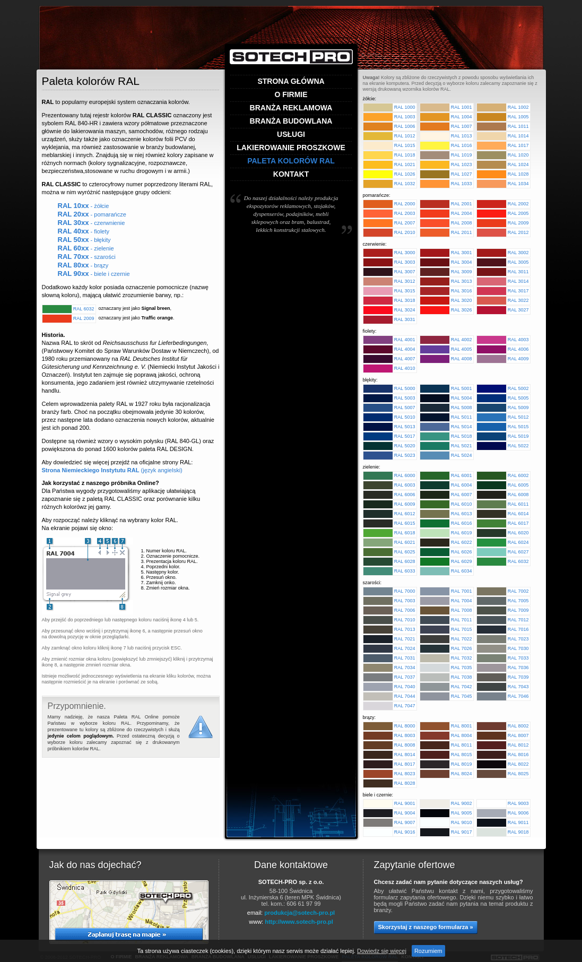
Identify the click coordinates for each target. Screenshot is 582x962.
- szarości (87, 257)
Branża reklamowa (291, 108)
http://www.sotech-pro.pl (299, 921)
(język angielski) (112, 470)
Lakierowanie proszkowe (291, 148)
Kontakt (291, 174)
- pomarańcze (92, 214)
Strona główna (290, 81)
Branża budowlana (291, 121)
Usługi (291, 134)
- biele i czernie (94, 274)
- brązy (83, 265)
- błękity (84, 240)
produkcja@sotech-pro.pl (299, 912)
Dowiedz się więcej (381, 951)
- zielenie (86, 248)
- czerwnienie (91, 223)
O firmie (290, 95)
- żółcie (83, 206)
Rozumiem (428, 951)
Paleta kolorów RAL (291, 161)
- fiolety (84, 231)
